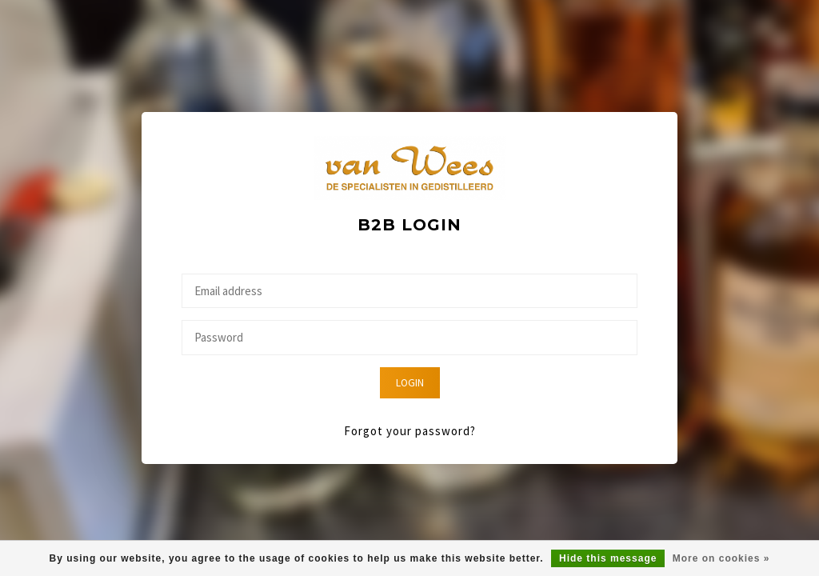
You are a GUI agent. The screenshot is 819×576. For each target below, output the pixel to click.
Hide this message (608, 558)
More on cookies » (721, 558)
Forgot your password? (410, 430)
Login (410, 383)
